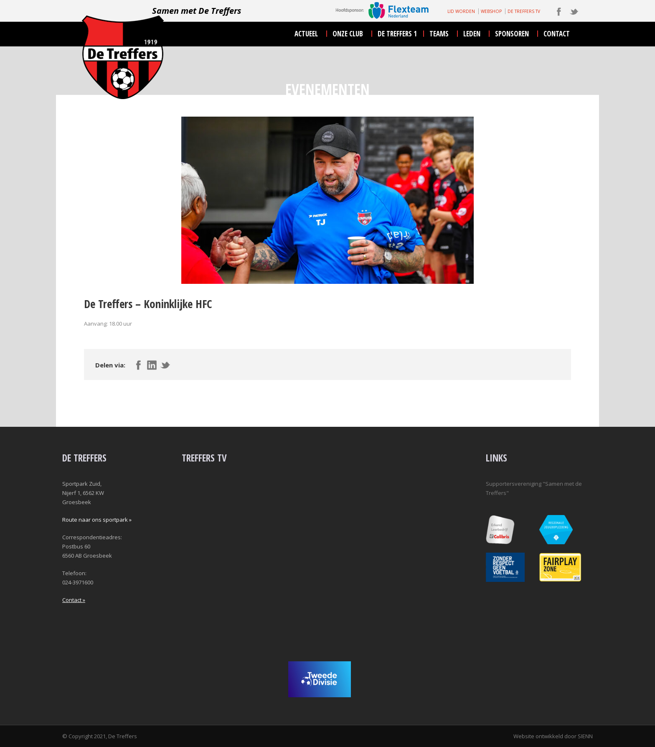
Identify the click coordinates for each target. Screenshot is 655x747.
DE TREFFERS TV (524, 11)
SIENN (585, 736)
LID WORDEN (461, 11)
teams (439, 33)
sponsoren (512, 33)
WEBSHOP (491, 11)
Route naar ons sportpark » (97, 519)
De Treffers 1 (397, 33)
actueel (306, 33)
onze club (348, 33)
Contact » (73, 600)
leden (471, 33)
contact (556, 33)
